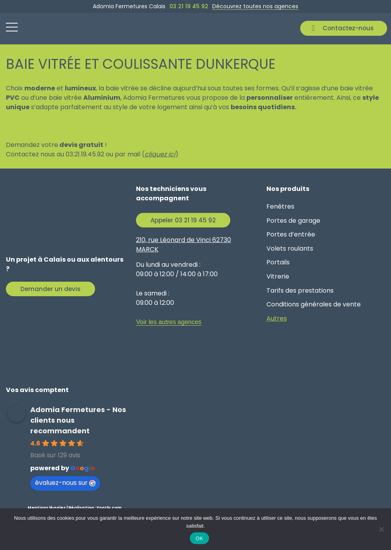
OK (199, 538)
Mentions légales (47, 508)
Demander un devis (50, 289)
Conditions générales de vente (313, 304)
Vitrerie (277, 276)
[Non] (381, 529)
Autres (276, 318)
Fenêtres (280, 206)
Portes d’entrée (290, 234)
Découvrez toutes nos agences (255, 6)
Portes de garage (293, 220)
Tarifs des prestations (300, 290)
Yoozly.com (109, 508)
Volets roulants (289, 248)
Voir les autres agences (168, 322)
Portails (278, 262)
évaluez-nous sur (65, 482)
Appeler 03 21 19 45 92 (183, 220)
